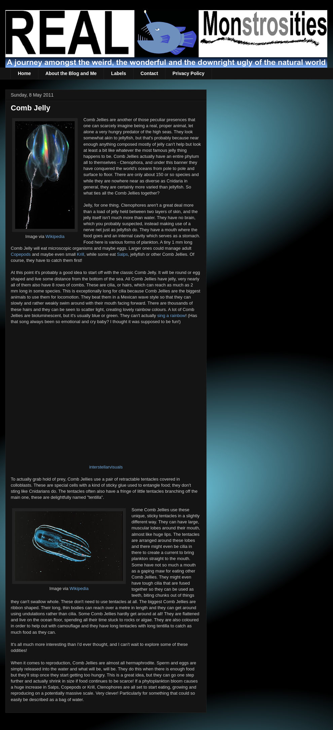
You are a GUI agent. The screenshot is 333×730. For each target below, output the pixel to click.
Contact (149, 73)
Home (24, 73)
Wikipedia (54, 236)
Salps (122, 254)
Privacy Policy (189, 73)
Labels (118, 73)
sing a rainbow (171, 315)
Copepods (21, 254)
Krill (80, 254)
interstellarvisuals (106, 467)
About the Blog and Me (71, 73)
